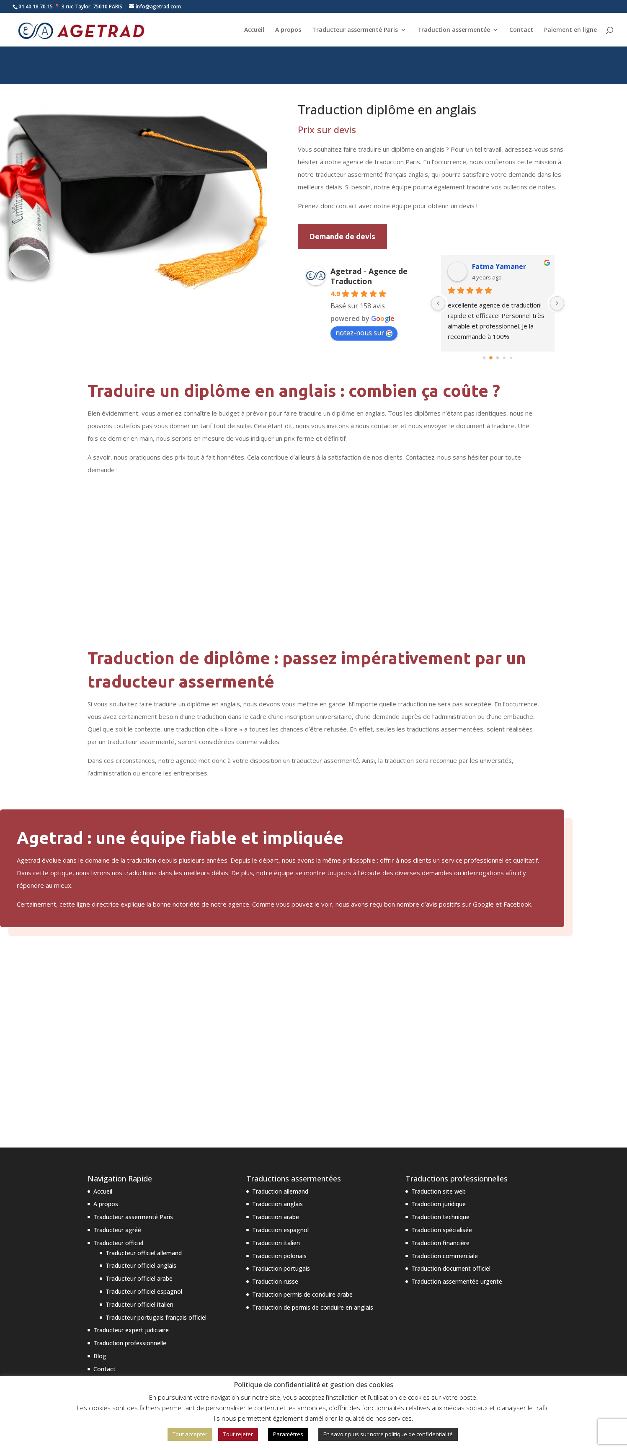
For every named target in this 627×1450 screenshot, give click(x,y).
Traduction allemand (280, 1191)
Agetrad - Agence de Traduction (369, 276)
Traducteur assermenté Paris (355, 29)
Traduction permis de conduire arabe (302, 1294)
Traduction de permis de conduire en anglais (312, 1307)
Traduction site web (438, 1191)
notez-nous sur (363, 332)
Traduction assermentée (453, 29)
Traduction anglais (277, 1204)
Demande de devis (342, 236)
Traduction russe (275, 1281)
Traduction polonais (279, 1256)
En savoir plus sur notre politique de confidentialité (388, 1434)
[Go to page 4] (511, 358)
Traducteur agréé (117, 1230)
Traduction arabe (275, 1217)
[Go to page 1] (491, 358)
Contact (521, 29)
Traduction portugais (281, 1268)
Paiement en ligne (570, 29)
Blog (99, 1356)
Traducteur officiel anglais (141, 1265)
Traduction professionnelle (129, 1343)
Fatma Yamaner (499, 266)
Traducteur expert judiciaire (131, 1330)
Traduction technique (440, 1217)
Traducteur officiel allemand (144, 1253)
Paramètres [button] (288, 1434)
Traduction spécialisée (441, 1230)
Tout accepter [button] (190, 1434)
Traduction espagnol (280, 1230)
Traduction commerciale (444, 1256)
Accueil (254, 29)
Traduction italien (276, 1243)
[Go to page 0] (484, 358)
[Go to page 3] (504, 358)
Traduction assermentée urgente (456, 1281)
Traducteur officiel (118, 1243)
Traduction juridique (438, 1204)
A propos (288, 29)
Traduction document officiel (450, 1268)
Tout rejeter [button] (238, 1434)
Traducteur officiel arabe (139, 1278)
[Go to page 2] (497, 358)
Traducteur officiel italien (139, 1304)
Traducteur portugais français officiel (156, 1317)
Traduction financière (440, 1243)
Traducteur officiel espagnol (144, 1291)
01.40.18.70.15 (35, 6)
